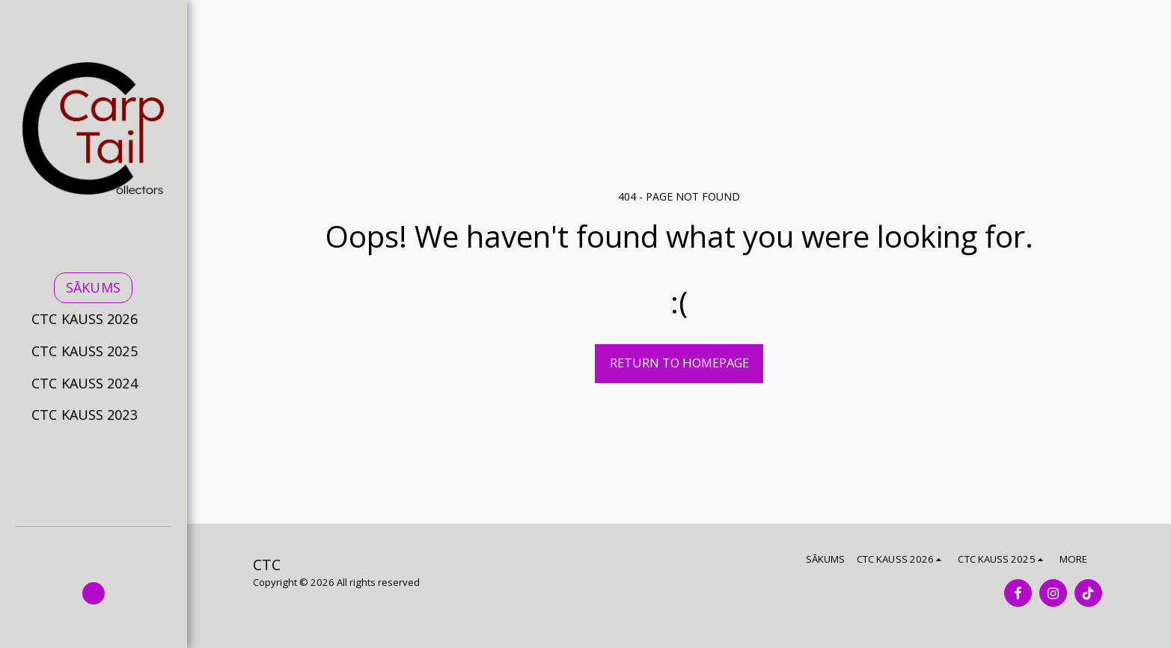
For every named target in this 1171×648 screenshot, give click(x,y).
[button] (93, 319)
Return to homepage (679, 362)
